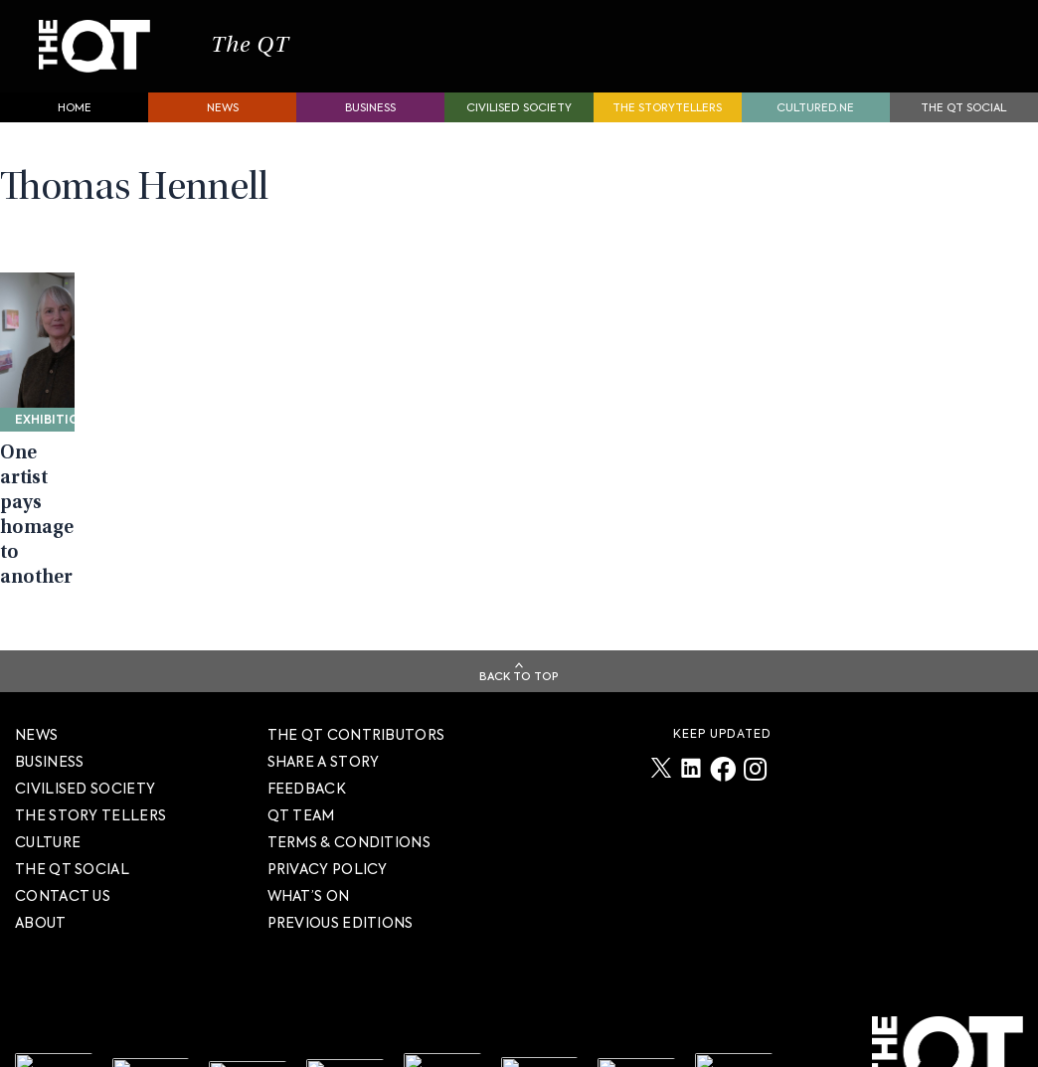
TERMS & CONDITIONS (349, 869)
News (223, 118)
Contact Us (62, 923)
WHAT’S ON (308, 923)
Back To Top (519, 703)
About (41, 950)
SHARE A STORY (323, 789)
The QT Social (963, 118)
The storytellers (667, 118)
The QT (256, 52)
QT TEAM (301, 842)
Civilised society (519, 118)
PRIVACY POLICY (327, 896)
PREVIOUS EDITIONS (340, 950)
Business (370, 118)
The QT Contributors (356, 762)
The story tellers (90, 842)
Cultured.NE (815, 118)
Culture (48, 869)
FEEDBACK (306, 815)
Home (74, 118)
